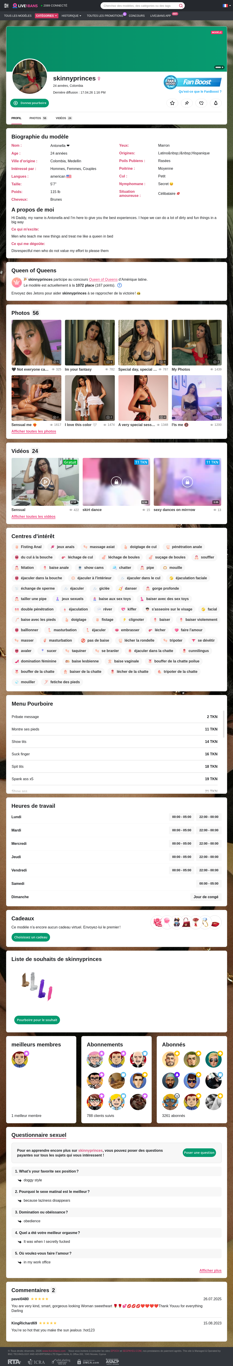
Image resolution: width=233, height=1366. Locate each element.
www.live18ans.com (54, 1350)
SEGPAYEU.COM (132, 1351)
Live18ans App (161, 15)
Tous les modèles (17, 15)
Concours (137, 15)
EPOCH (115, 1351)
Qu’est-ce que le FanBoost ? (200, 91)
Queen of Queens (103, 279)
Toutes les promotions (106, 15)
